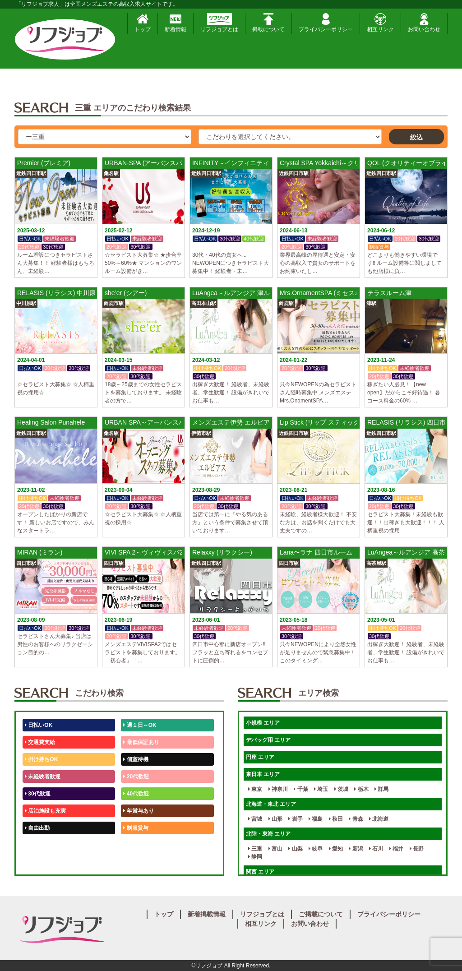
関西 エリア (260, 872)
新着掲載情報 (207, 914)
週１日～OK (139, 725)
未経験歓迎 (138, 845)
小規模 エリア (263, 723)
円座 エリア (260, 757)
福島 (316, 819)
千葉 (301, 789)
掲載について (268, 22)
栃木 (361, 789)
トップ (142, 22)
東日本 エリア (263, 774)
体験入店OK (41, 862)
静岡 (255, 857)
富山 (275, 849)
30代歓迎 (38, 794)
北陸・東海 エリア (268, 834)
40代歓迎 (136, 794)
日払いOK (38, 725)
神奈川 (278, 789)
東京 (255, 789)
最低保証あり (141, 742)
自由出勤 (37, 828)
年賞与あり (138, 811)
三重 (255, 849)
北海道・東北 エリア (271, 804)
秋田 (336, 819)
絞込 (416, 137)
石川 (376, 849)
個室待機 (135, 759)
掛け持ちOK (41, 759)
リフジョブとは (219, 22)
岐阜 (316, 849)
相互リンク (380, 22)
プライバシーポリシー (326, 22)
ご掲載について (321, 914)
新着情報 (175, 22)
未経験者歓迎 (42, 776)
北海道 (378, 819)
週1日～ (134, 862)
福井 (396, 849)
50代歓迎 (38, 845)
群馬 (381, 789)
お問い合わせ (424, 22)
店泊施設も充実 (45, 811)
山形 (275, 819)
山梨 (295, 849)
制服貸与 (135, 828)
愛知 (336, 849)
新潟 (356, 849)
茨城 (341, 789)
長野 (417, 849)
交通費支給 (40, 742)
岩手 (295, 819)
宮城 (255, 819)
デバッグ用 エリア (268, 740)
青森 (356, 819)
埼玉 (321, 789)
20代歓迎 (136, 776)
